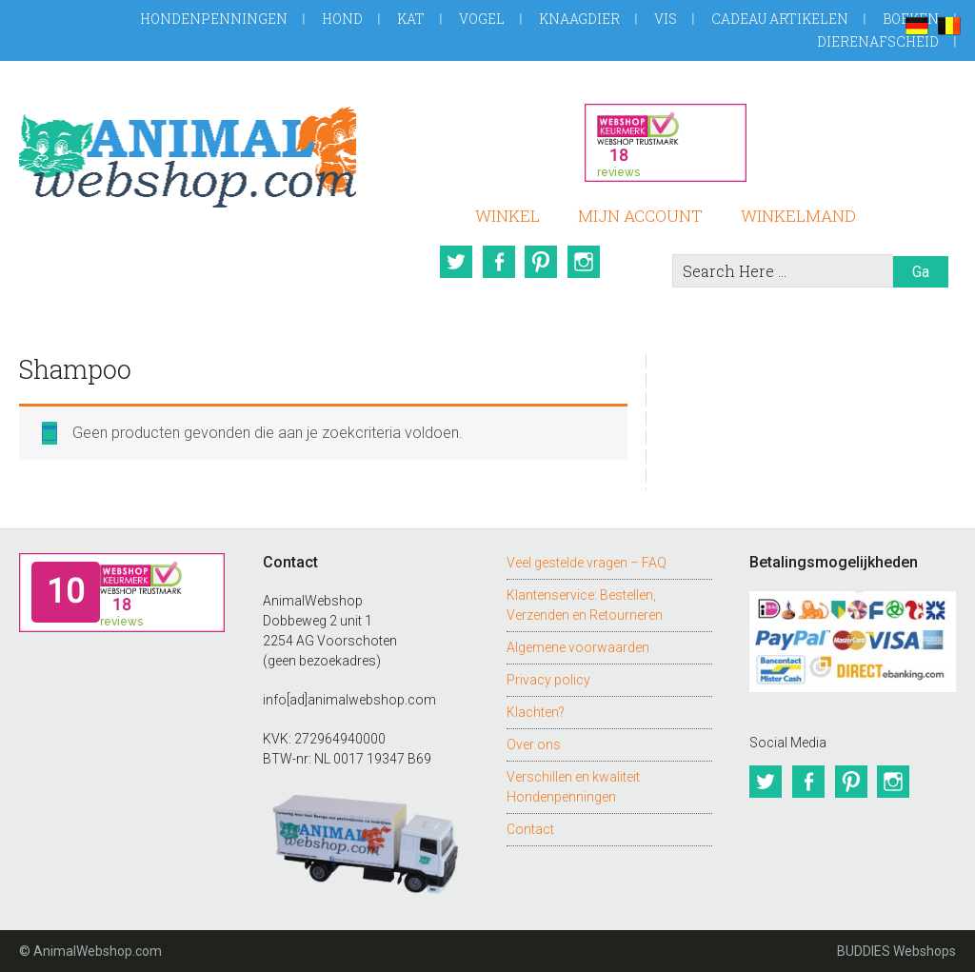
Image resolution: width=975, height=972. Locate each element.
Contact (530, 829)
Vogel (482, 19)
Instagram (585, 262)
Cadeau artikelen (779, 19)
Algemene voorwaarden (578, 647)
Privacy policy (548, 679)
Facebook (498, 262)
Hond (342, 19)
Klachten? (536, 712)
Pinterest (542, 262)
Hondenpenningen (214, 19)
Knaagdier (579, 19)
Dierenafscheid (878, 41)
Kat (411, 19)
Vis (665, 19)
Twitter (454, 262)
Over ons (534, 744)
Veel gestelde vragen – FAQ (587, 562)
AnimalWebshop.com (187, 153)
